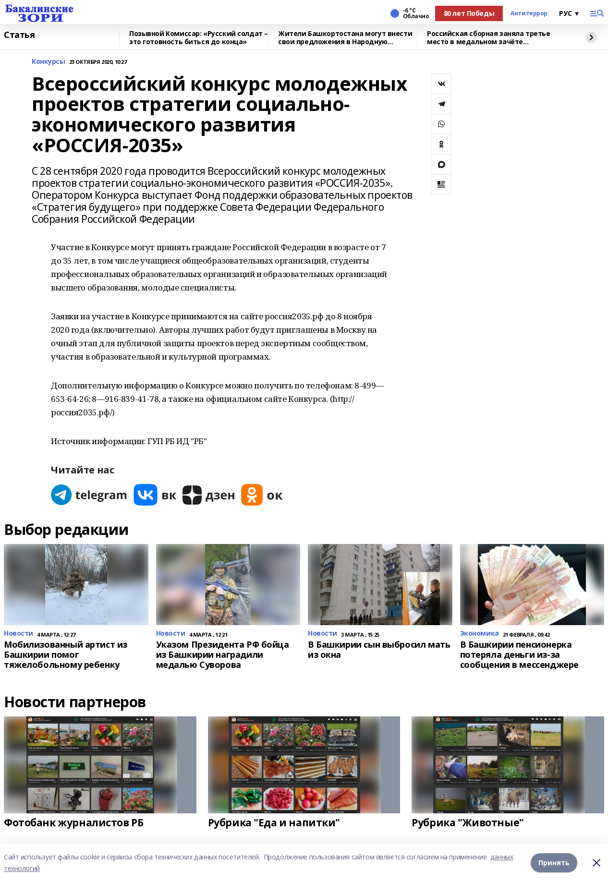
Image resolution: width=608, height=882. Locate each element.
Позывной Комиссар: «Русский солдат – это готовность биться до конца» (198, 38)
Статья (19, 35)
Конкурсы (48, 62)
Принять (554, 862)
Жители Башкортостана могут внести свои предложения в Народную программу (345, 38)
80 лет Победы (469, 13)
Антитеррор (529, 13)
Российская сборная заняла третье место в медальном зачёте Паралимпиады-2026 (488, 38)
